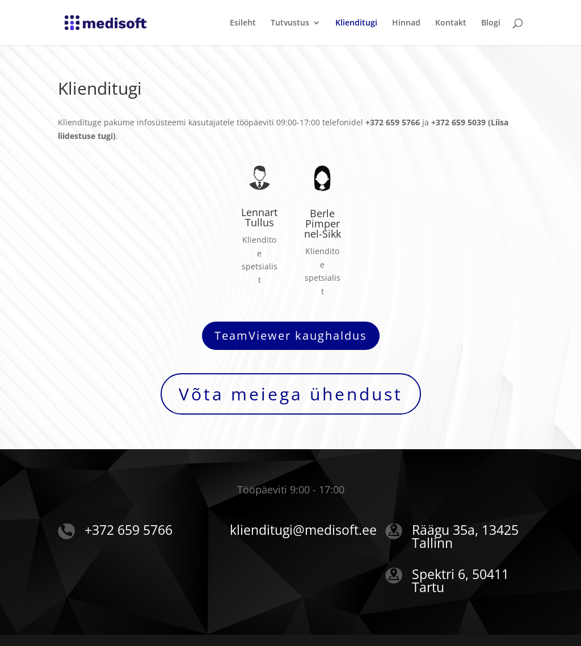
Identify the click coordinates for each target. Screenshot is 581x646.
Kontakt (450, 23)
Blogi (490, 23)
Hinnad (406, 23)
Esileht (243, 23)
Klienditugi (356, 23)
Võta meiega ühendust (291, 394)
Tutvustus (290, 23)
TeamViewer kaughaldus (290, 335)
